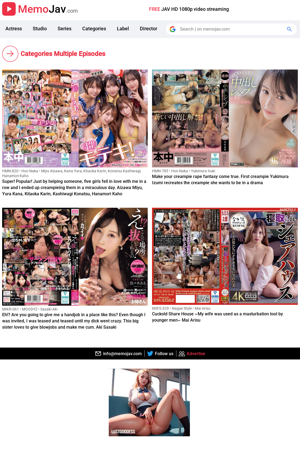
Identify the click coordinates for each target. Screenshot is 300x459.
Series (64, 28)
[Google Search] (290, 29)
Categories (94, 28)
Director (148, 28)
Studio (40, 28)
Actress (13, 28)
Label (123, 28)
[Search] (231, 29)
